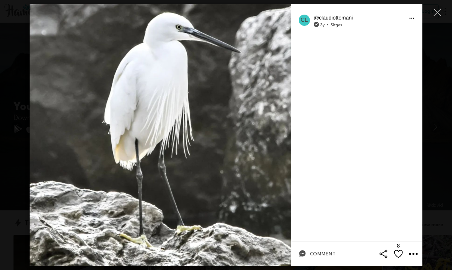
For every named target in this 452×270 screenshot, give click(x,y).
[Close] (438, 12)
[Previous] (16, 127)
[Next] (435, 127)
